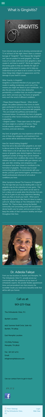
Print (8, 408)
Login (38, 408)
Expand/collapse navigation (22, 3)
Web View (36, 411)
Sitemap (15, 408)
